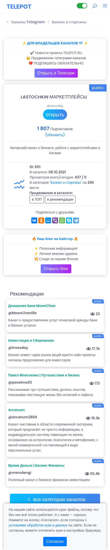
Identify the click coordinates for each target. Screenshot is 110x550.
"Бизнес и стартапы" (66, 182)
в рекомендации (60, 199)
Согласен (55, 541)
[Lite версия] (82, 5)
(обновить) (55, 134)
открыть (55, 114)
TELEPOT (19, 6)
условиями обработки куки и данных (38, 525)
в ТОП (37, 199)
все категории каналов (56, 499)
